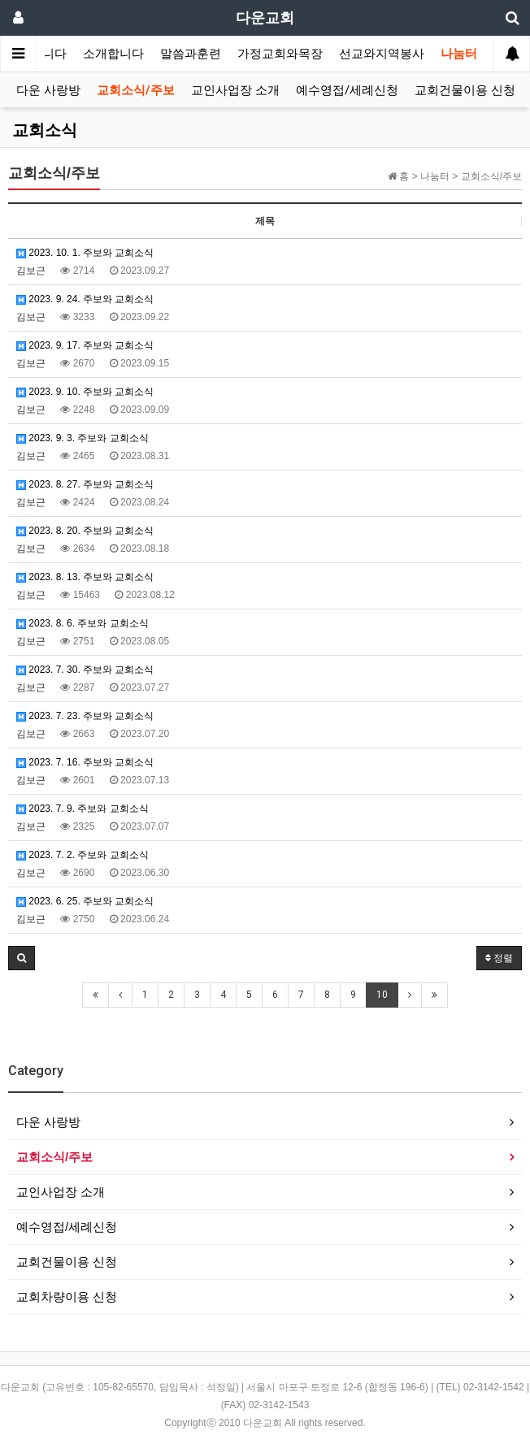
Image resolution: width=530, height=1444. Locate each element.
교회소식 (44, 130)
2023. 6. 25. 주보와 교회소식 (85, 901)
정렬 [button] (499, 958)
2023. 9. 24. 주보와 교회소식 (85, 299)
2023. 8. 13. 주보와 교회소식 (85, 577)
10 (382, 994)
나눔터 (459, 53)
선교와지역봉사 (381, 53)
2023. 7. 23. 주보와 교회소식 (85, 716)
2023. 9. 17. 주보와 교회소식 (85, 345)
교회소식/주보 (136, 90)
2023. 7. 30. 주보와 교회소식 (85, 669)
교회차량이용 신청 (66, 1296)
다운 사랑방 (48, 90)
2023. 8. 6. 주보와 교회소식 (82, 623)
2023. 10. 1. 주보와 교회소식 (85, 252)
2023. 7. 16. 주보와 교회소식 (85, 762)
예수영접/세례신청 (347, 90)
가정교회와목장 (280, 53)
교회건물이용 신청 (465, 90)
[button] (21, 958)
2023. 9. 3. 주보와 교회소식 (82, 438)
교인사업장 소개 (235, 90)
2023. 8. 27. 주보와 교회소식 (85, 484)
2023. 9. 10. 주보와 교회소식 (85, 391)
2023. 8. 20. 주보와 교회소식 (85, 530)
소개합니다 (113, 53)
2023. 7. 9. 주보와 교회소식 (82, 808)
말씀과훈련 (190, 53)
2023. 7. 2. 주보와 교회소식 (82, 855)
